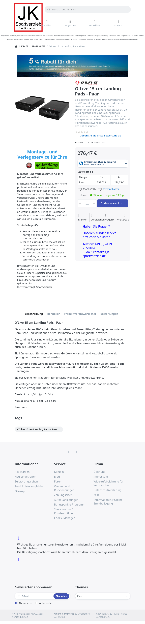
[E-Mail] (34, 596)
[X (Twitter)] (68, 452)
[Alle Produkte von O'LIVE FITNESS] (86, 82)
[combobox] (88, 9)
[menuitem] (39, 429)
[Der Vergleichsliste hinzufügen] (98, 217)
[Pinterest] (85, 452)
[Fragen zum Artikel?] (109, 217)
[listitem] (42, 108)
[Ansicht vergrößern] (42, 108)
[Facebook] (59, 452)
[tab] (34, 314)
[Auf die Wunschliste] (82, 217)
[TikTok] (77, 452)
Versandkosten (111, 189)
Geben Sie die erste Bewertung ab (100, 135)
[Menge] (87, 203)
